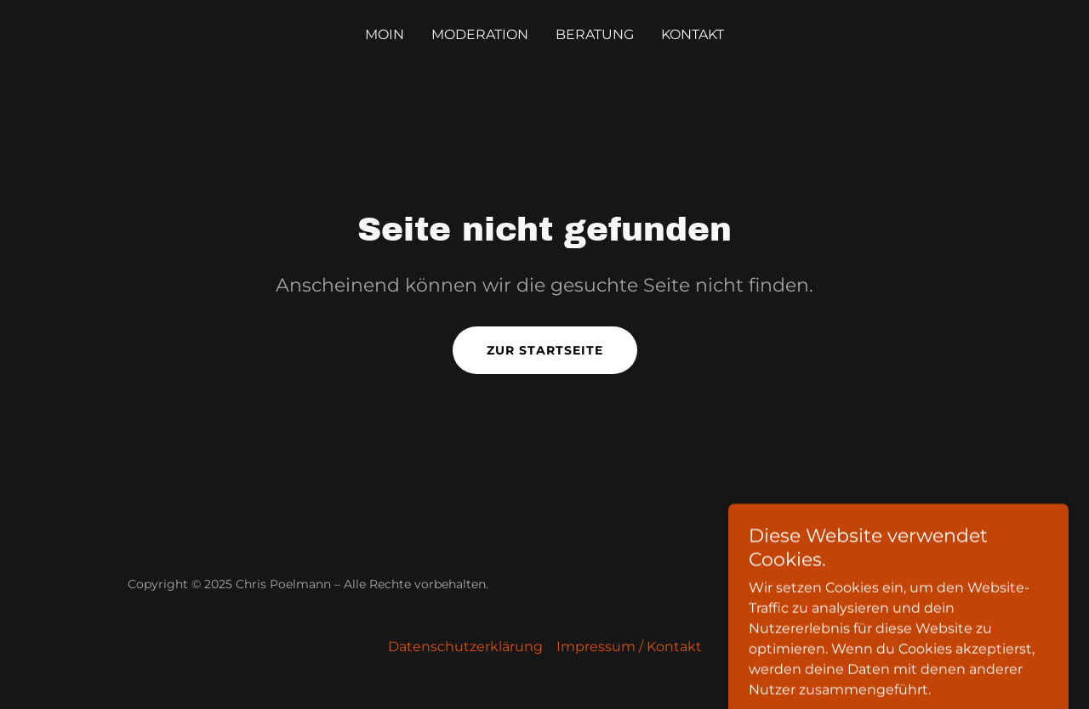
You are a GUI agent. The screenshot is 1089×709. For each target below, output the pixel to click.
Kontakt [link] (692, 34)
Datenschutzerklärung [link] (465, 646)
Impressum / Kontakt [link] (629, 646)
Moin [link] (384, 34)
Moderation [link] (479, 34)
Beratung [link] (595, 34)
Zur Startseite (545, 350)
